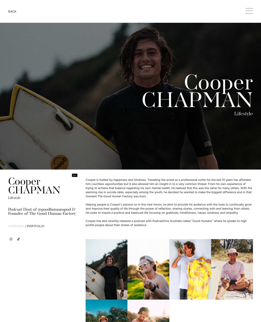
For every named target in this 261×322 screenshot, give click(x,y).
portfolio (35, 226)
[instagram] (11, 239)
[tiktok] (18, 239)
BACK (12, 11)
